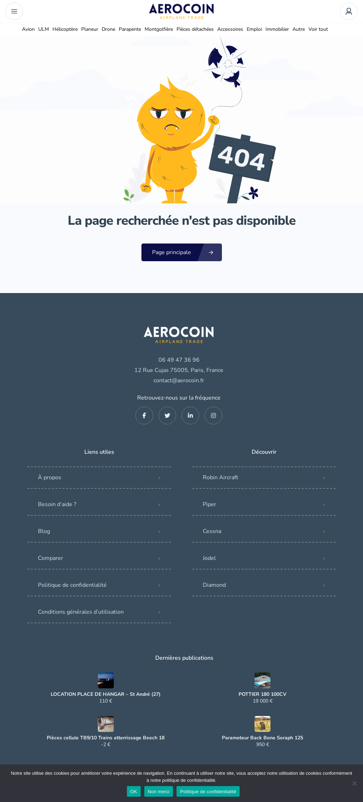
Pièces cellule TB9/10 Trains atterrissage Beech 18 (105, 737)
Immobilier (277, 29)
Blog (44, 531)
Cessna (212, 531)
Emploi (254, 29)
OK (133, 791)
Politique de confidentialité (72, 585)
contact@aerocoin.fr (178, 380)
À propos (49, 477)
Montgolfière (159, 29)
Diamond (214, 585)
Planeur (89, 29)
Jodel (209, 558)
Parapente (130, 29)
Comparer (50, 558)
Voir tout (318, 29)
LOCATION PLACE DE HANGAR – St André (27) (106, 694)
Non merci (159, 791)
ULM (43, 29)
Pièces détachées (195, 29)
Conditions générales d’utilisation (81, 612)
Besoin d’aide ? (57, 504)
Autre (298, 29)
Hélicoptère (65, 29)
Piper (209, 504)
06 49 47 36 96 (179, 360)
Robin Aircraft (220, 477)
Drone (108, 29)
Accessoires (230, 29)
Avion (28, 29)
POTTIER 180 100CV (262, 694)
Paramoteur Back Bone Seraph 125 (262, 737)
